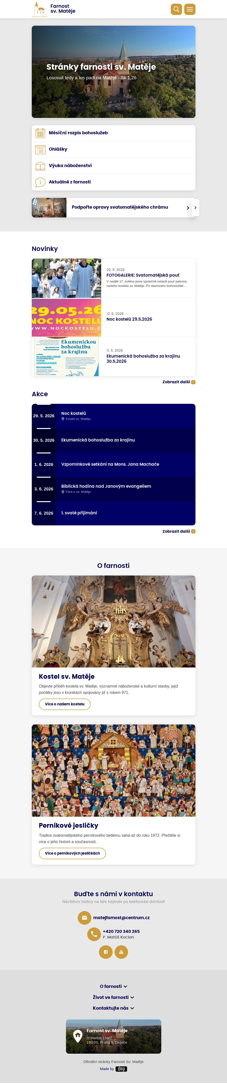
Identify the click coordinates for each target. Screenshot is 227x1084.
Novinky (45, 249)
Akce (40, 394)
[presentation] (195, 207)
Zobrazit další (176, 382)
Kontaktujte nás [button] (111, 1009)
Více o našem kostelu (65, 705)
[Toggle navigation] (189, 9)
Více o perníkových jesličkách (72, 854)
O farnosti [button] (111, 987)
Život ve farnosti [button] (111, 998)
